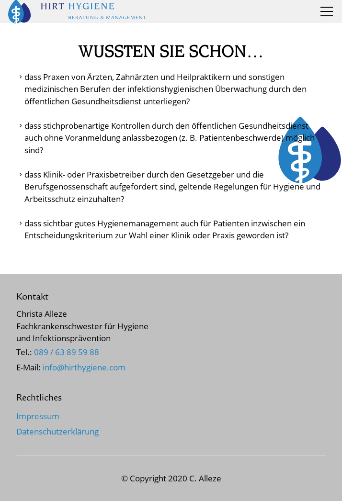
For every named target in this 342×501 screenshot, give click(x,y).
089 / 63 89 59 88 (66, 351)
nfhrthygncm (84, 367)
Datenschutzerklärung (57, 431)
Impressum (37, 416)
